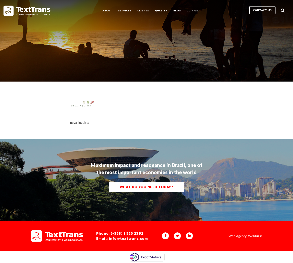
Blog (177, 10)
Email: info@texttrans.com (122, 238)
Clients (143, 10)
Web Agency (237, 236)
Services (124, 10)
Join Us (192, 10)
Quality (161, 10)
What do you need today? (146, 187)
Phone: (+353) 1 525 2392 (119, 233)
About (107, 10)
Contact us (262, 10)
